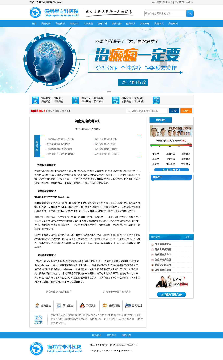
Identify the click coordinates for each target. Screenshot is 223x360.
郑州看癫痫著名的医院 (58, 144)
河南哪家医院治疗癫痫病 (59, 149)
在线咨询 (111, 335)
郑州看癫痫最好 (163, 270)
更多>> (189, 237)
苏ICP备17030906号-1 (126, 345)
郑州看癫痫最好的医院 (105, 149)
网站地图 (126, 335)
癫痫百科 (102, 23)
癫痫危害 (46, 23)
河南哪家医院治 (163, 265)
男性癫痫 (144, 23)
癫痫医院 (130, 23)
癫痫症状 (159, 23)
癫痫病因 (173, 23)
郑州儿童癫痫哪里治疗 (105, 139)
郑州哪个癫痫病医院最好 (107, 154)
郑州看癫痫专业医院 (104, 144)
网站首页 (96, 335)
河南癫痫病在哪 (163, 259)
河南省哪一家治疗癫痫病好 (117, 291)
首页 (34, 23)
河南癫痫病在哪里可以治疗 (60, 139)
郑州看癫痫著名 (163, 244)
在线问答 (156, 2)
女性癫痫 (126, 101)
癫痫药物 (116, 23)
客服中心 (167, 2)
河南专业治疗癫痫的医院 (58, 291)
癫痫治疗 (74, 23)
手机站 (189, 2)
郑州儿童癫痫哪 (163, 249)
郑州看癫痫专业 (163, 254)
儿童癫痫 (88, 23)
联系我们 (179, 2)
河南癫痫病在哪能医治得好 (60, 154)
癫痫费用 (60, 23)
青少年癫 (139, 101)
